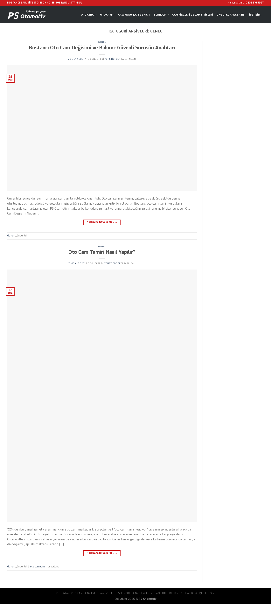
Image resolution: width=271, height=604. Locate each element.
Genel (102, 42)
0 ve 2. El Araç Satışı (231, 14)
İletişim (254, 14)
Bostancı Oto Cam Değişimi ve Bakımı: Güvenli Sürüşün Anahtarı (102, 47)
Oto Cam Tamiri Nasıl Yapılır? (102, 252)
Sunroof (161, 15)
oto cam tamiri (38, 566)
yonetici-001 (112, 59)
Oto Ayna (88, 15)
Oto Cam (107, 15)
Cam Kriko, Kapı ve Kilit (134, 14)
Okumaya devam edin (102, 222)
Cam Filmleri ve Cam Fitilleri (192, 14)
